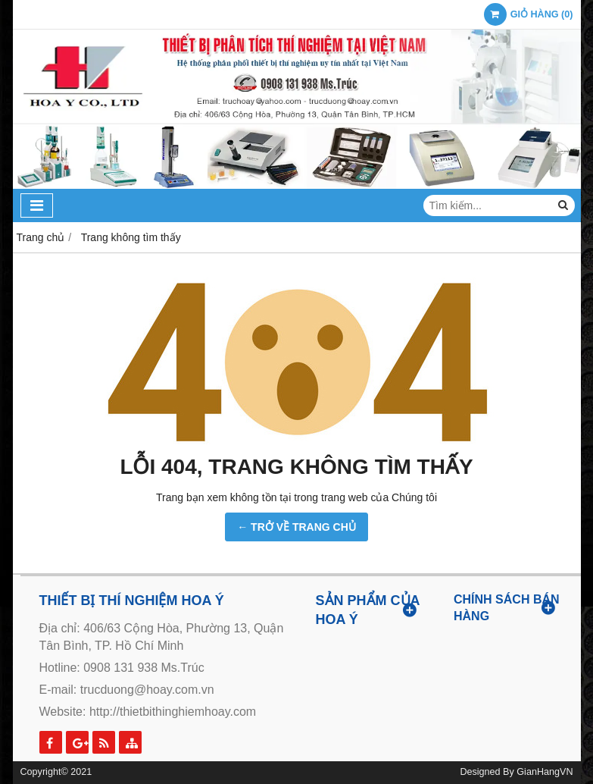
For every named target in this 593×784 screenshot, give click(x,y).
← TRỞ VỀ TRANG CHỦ (296, 527)
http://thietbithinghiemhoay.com (172, 711)
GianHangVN (545, 772)
